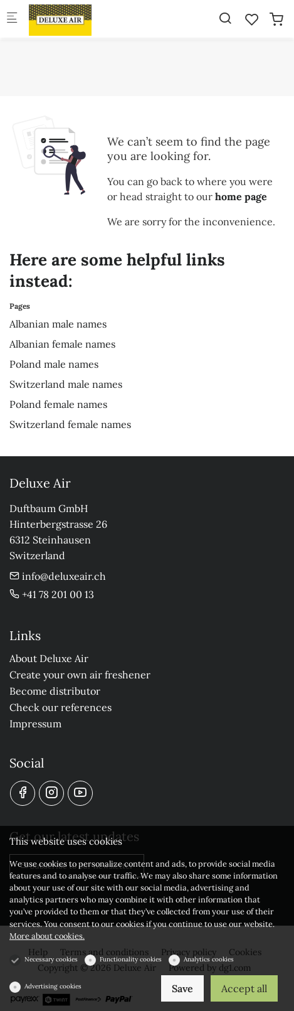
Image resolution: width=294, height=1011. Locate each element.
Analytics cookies (209, 959)
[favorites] (252, 19)
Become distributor (54, 691)
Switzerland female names (70, 424)
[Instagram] (51, 793)
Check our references (60, 707)
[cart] (276, 19)
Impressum (35, 723)
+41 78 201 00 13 (51, 594)
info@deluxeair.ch (57, 576)
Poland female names (58, 404)
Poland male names (53, 364)
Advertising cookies (52, 986)
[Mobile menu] (12, 19)
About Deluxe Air (48, 658)
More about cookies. (47, 936)
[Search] (225, 18)
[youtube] (80, 793)
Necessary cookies (51, 959)
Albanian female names (62, 344)
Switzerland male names (65, 384)
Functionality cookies (131, 959)
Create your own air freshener (79, 674)
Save (182, 988)
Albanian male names (58, 324)
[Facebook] (22, 793)
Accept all (244, 988)
